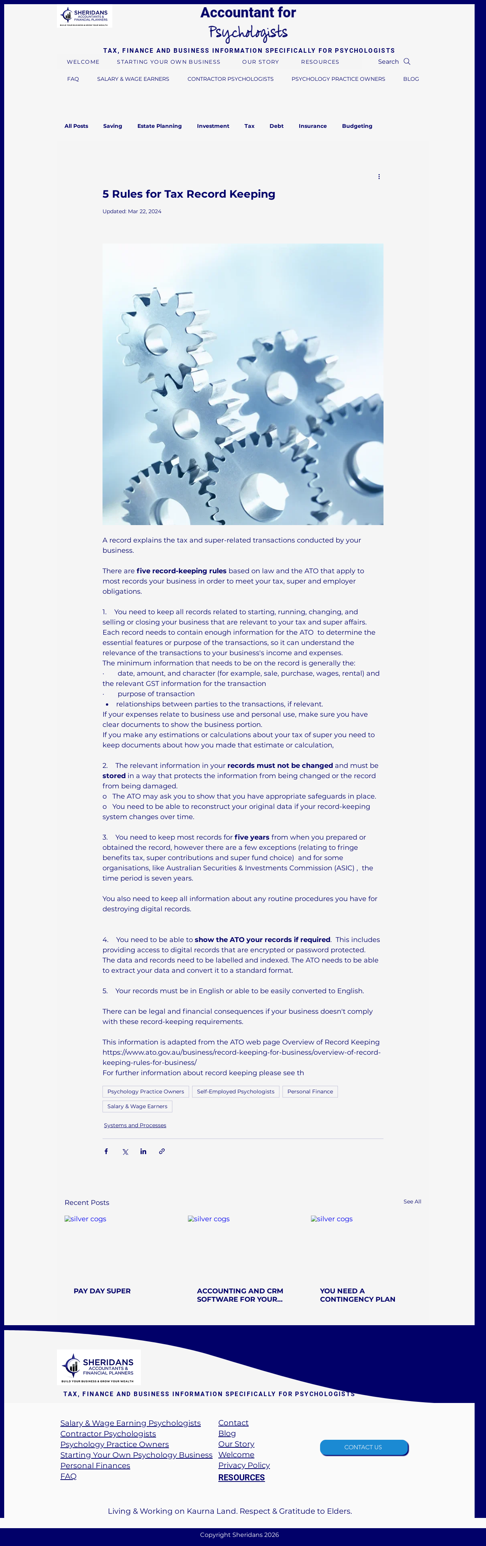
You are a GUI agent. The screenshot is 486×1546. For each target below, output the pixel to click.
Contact (233, 1422)
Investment (213, 126)
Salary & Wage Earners (137, 1106)
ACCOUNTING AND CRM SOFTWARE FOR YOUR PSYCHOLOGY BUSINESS (240, 1295)
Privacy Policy (244, 1465)
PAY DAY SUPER (102, 1291)
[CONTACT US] (364, 1447)
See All (412, 1201)
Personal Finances (95, 1465)
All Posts (76, 126)
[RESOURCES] (321, 61)
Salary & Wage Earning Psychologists (130, 1423)
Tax (249, 126)
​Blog (227, 1433)
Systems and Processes (135, 1125)
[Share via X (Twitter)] (124, 1151)
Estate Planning (159, 126)
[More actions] (378, 176)
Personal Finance (310, 1091)
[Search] (395, 61)
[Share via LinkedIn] (143, 1151)
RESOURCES (241, 1477)
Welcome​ (236, 1454)
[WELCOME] (84, 61)
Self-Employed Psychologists (236, 1091)
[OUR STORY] (262, 61)
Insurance (313, 126)
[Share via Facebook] (106, 1151)
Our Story (236, 1443)
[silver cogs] (120, 1246)
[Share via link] (162, 1151)
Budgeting (357, 126)
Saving (112, 126)
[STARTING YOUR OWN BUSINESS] (170, 61)
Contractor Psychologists (108, 1433)
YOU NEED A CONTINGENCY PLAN (358, 1295)
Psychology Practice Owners (145, 1091)
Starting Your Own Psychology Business (136, 1454)
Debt (277, 126)
